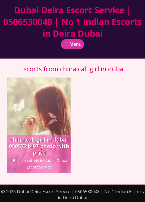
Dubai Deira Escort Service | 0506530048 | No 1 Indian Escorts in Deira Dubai (72, 21)
